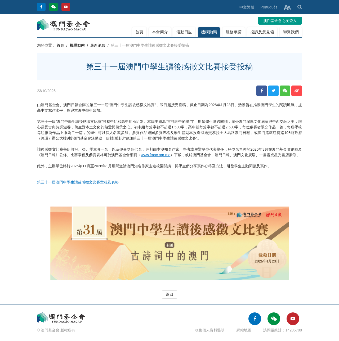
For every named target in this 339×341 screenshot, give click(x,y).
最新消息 (97, 45)
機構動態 (209, 32)
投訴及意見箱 (262, 32)
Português (268, 7)
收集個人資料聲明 (210, 330)
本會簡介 (160, 32)
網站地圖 (244, 330)
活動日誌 (184, 32)
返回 (169, 294)
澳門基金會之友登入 (280, 21)
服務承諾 (234, 32)
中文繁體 (246, 7)
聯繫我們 (291, 32)
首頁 (139, 32)
